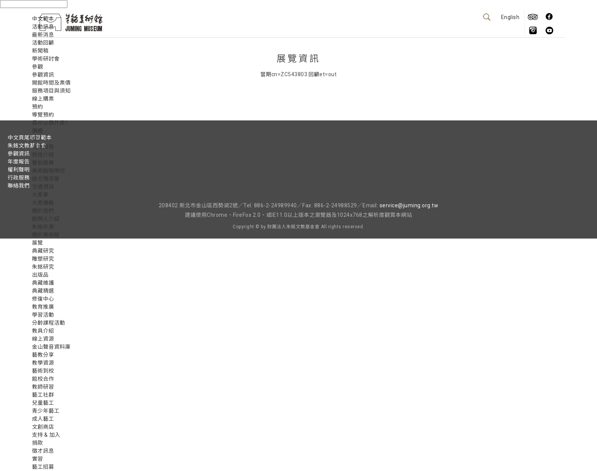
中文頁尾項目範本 (30, 138)
